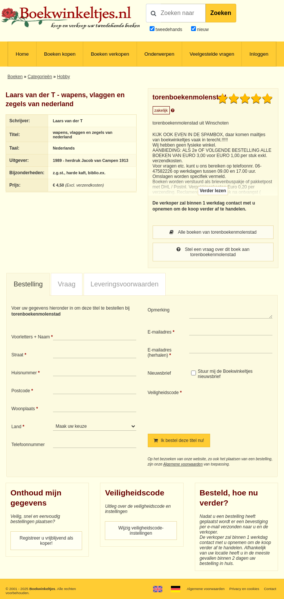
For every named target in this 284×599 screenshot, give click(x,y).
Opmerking (159, 310)
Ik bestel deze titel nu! (179, 440)
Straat (17, 354)
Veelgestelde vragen (212, 54)
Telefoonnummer (27, 444)
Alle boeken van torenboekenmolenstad (213, 232)
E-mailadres (160, 332)
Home (22, 54)
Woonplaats (23, 408)
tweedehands (169, 29)
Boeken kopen (59, 54)
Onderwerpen (159, 54)
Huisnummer (24, 372)
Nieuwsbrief (159, 373)
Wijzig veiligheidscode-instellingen (140, 530)
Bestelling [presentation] (28, 284)
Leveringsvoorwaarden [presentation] (125, 284)
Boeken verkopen (110, 54)
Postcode (20, 390)
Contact (270, 589)
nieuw (202, 29)
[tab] (28, 284)
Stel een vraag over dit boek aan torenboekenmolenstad (213, 252)
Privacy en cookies (244, 589)
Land (16, 426)
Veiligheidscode (163, 392)
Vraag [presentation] (66, 284)
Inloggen (258, 54)
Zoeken (220, 13)
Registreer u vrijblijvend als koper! (46, 540)
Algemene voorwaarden (183, 464)
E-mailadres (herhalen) (160, 352)
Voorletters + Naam (30, 337)
